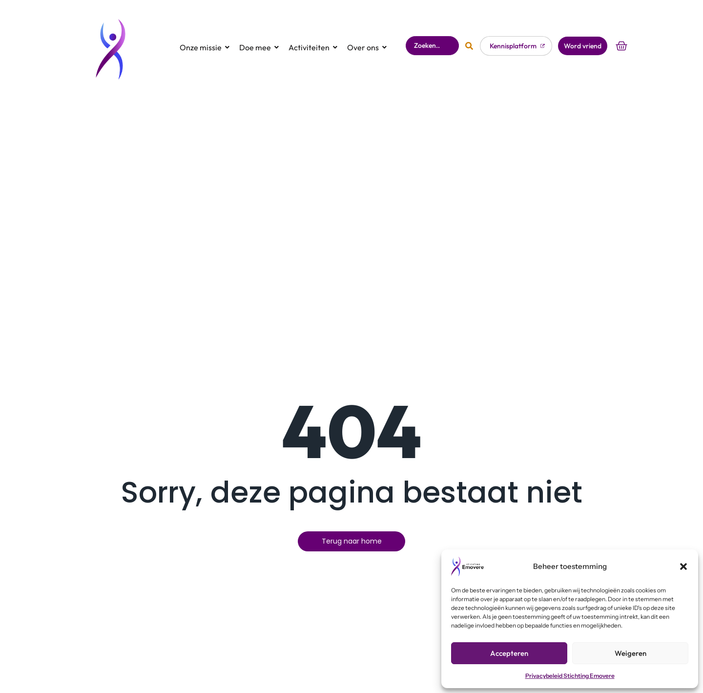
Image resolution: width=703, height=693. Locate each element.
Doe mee (258, 32)
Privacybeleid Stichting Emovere (570, 675)
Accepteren (509, 653)
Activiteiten (312, 32)
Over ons (366, 32)
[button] (683, 566)
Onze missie (203, 32)
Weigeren (630, 653)
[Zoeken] (432, 30)
